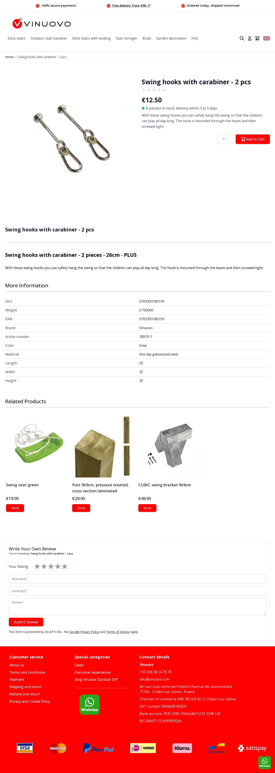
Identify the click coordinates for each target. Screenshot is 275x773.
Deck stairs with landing (91, 38)
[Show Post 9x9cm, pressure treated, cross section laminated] (81, 508)
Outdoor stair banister (49, 38)
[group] (155, 90)
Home (9, 57)
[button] (69, 138)
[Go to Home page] (41, 24)
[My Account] (249, 38)
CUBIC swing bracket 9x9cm (164, 484)
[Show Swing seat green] (15, 508)
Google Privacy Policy (84, 632)
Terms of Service (118, 632)
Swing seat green (22, 484)
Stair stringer (126, 38)
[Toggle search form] (241, 38)
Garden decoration (171, 38)
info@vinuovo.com (154, 679)
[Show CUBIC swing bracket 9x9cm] (147, 508)
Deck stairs (17, 38)
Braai (146, 38)
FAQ (194, 38)
